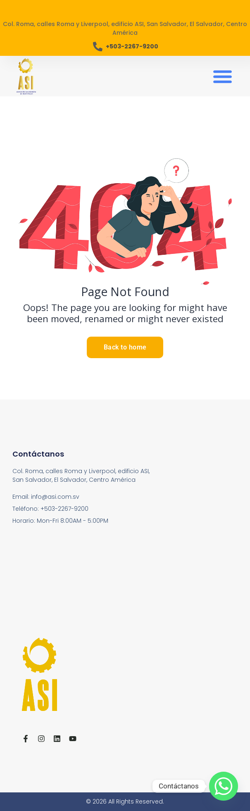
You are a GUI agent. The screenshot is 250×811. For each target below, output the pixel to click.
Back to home (125, 347)
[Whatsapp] (223, 786)
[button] (222, 76)
